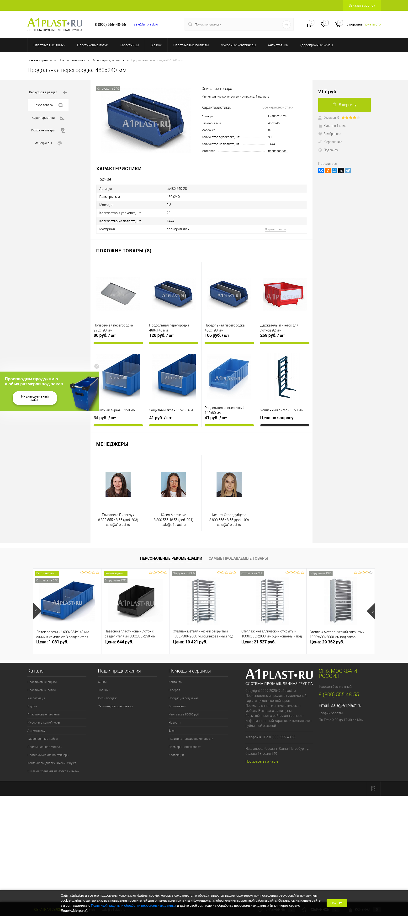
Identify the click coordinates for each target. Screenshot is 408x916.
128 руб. (161, 335)
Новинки (104, 690)
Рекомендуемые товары (115, 706)
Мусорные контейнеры (238, 45)
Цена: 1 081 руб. (52, 641)
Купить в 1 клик (332, 125)
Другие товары (275, 229)
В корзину (344, 105)
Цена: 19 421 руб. (190, 641)
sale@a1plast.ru (146, 24)
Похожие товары (48, 130)
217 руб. (328, 91)
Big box (156, 45)
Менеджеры (48, 143)
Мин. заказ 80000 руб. (184, 714)
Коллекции (176, 755)
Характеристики (48, 118)
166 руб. (217, 335)
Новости (174, 722)
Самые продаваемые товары (238, 558)
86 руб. (105, 335)
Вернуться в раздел (48, 92)
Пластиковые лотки (92, 45)
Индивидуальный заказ (35, 398)
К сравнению (330, 141)
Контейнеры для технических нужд (51, 763)
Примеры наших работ (185, 747)
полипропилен (278, 151)
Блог (172, 730)
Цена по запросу (276, 417)
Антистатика (278, 45)
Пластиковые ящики (49, 45)
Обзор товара (48, 105)
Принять (337, 903)
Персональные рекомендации (171, 558)
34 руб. (105, 417)
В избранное (329, 133)
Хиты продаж (107, 698)
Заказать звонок (362, 5)
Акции (102, 682)
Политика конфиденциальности (191, 738)
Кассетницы (129, 45)
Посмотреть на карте (261, 761)
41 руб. (160, 417)
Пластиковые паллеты (191, 45)
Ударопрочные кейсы (316, 45)
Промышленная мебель (44, 747)
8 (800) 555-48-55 (339, 694)
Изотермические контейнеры (48, 755)
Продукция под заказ (184, 698)
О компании (177, 706)
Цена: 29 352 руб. (327, 641)
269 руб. (272, 335)
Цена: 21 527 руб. (258, 641)
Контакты (175, 682)
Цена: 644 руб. (119, 641)
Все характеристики (277, 107)
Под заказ (328, 149)
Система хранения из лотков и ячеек (53, 771)
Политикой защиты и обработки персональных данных (133, 905)
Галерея (174, 690)
